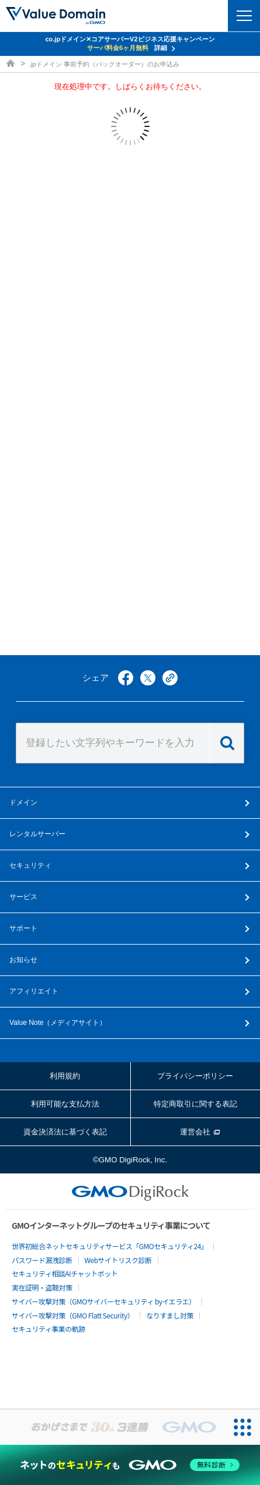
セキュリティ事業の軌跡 (48, 1329)
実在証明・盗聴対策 (42, 1287)
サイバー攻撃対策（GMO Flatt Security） (73, 1315)
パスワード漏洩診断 (42, 1260)
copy (170, 677)
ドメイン (23, 802)
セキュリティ (30, 865)
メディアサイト (57, 1023)
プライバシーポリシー (195, 1076)
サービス (23, 897)
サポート (23, 928)
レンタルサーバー (37, 834)
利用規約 (65, 1076)
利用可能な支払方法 (65, 1103)
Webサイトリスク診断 (118, 1260)
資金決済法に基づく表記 (65, 1131)
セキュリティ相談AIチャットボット (64, 1273)
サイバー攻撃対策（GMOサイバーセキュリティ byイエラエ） (104, 1301)
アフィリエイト (33, 991)
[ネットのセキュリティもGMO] (130, 1465)
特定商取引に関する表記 (195, 1103)
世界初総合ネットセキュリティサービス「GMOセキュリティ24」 (109, 1246)
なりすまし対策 (169, 1315)
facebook (125, 677)
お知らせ (23, 960)
